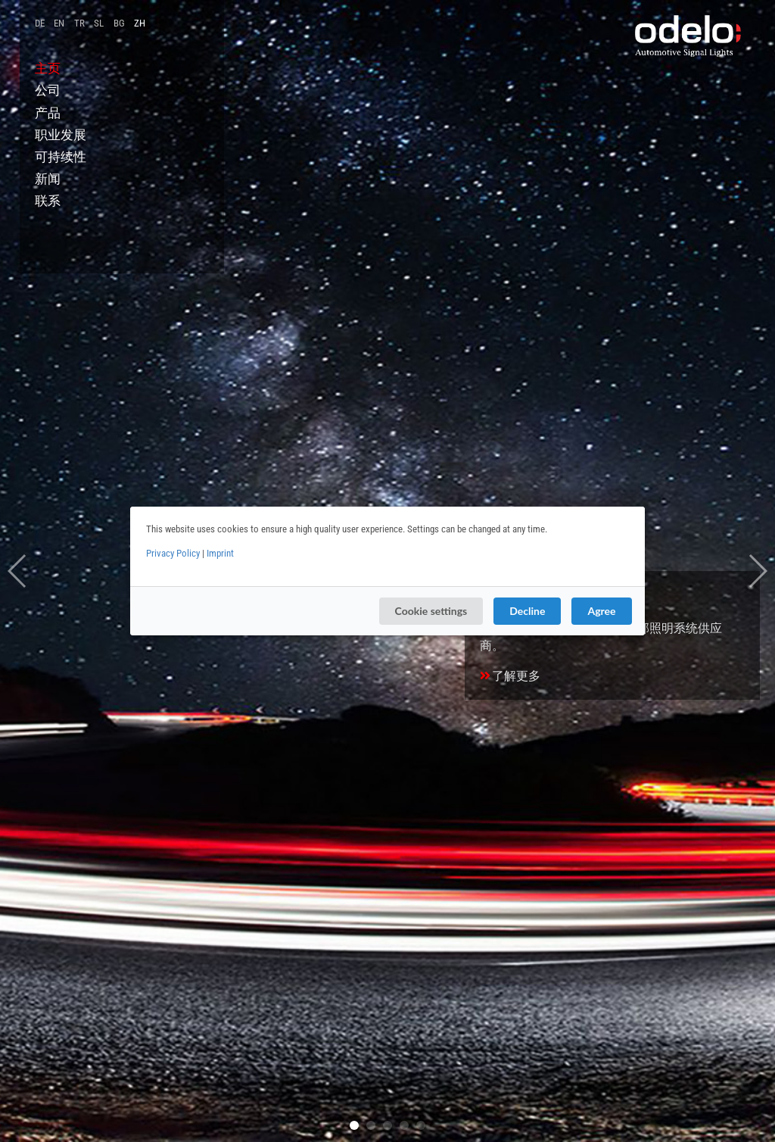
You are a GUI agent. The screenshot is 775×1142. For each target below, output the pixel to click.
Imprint (220, 553)
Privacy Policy (173, 553)
